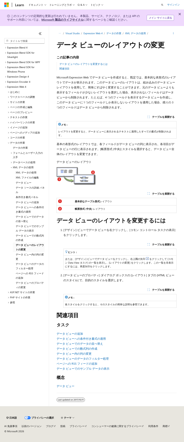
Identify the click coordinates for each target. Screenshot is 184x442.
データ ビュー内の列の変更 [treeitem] (30, 257)
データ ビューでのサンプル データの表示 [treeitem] (30, 228)
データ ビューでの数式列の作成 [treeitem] (30, 238)
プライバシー (77, 426)
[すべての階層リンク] (60, 33)
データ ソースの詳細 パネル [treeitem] (30, 190)
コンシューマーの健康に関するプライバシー (116, 426)
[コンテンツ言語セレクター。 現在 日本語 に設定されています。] (11, 418)
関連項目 (64, 68)
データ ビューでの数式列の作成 (77, 348)
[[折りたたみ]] (40, 33)
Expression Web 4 (93, 33)
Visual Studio (72, 33)
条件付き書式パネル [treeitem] (27, 197)
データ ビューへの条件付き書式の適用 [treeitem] (30, 209)
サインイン (173, 4)
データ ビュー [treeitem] (23, 182)
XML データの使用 (135, 33)
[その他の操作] (173, 33)
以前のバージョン (32, 426)
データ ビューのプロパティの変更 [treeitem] (30, 285)
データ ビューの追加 (70, 333)
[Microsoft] (6, 4)
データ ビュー (65, 386)
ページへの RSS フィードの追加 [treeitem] (30, 275)
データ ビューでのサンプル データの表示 (83, 368)
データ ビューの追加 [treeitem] (27, 202)
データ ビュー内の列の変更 (74, 353)
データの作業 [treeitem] (20, 147)
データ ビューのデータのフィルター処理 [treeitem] (30, 266)
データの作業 (113, 33)
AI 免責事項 (10, 426)
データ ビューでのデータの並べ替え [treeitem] (30, 219)
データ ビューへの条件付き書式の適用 (81, 338)
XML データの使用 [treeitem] (26, 172)
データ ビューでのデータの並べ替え (80, 343)
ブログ (49, 426)
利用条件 (153, 426)
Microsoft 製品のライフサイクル (62, 19)
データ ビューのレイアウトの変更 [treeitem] (30, 247)
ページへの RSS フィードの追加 (77, 363)
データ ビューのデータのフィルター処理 (83, 358)
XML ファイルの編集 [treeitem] (27, 177)
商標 (165, 426)
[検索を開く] (162, 5)
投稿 (62, 426)
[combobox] (24, 41)
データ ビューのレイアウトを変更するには (83, 64)
